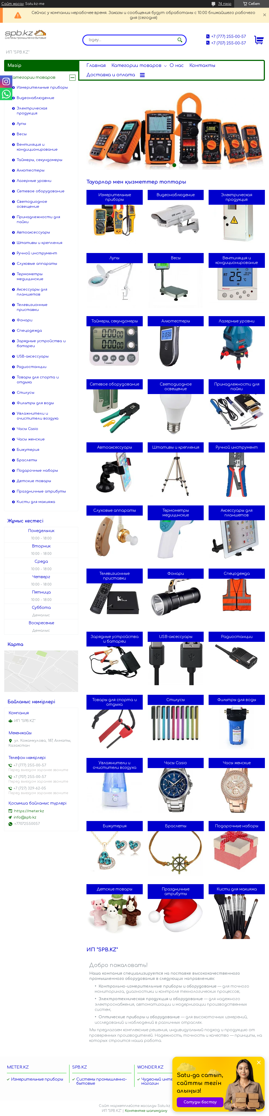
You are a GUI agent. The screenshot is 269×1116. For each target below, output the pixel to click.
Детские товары (114, 889)
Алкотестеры (175, 321)
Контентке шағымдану (146, 1111)
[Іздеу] (179, 40)
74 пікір (224, 4)
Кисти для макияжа (237, 889)
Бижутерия (115, 826)
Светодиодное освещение (176, 386)
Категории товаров (136, 65)
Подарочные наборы (236, 826)
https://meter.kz (29, 811)
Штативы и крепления (175, 447)
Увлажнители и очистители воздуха (114, 765)
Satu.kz (164, 1106)
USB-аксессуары (175, 637)
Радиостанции (237, 637)
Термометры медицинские (175, 512)
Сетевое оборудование (114, 384)
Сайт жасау (12, 4)
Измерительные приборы (114, 197)
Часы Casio (175, 763)
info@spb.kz (25, 817)
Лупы (114, 258)
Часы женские (237, 763)
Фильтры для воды (236, 700)
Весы (176, 258)
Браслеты (175, 826)
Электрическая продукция (236, 197)
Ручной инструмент (236, 447)
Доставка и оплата (110, 74)
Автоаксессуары (114, 447)
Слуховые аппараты (114, 510)
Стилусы (175, 700)
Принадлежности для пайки (236, 386)
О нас (177, 65)
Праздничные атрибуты (175, 891)
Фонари (175, 574)
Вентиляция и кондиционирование (236, 260)
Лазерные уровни (236, 321)
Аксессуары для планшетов (237, 512)
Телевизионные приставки (114, 576)
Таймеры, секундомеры (114, 321)
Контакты (202, 65)
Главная (96, 65)
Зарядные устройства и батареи (115, 639)
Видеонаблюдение (175, 195)
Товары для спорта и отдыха (114, 702)
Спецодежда (237, 574)
